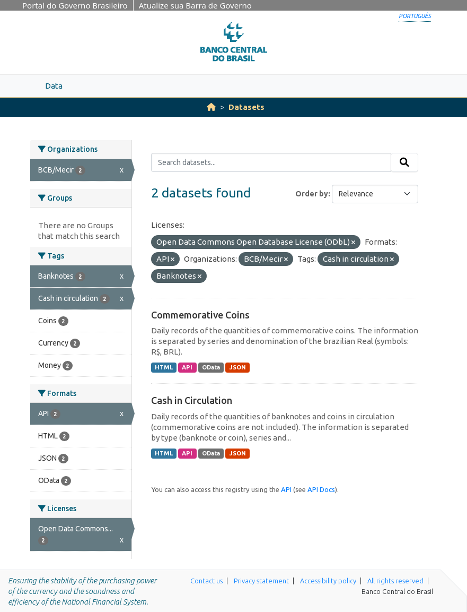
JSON (238, 367)
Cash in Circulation (191, 400)
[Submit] (404, 162)
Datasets (246, 106)
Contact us (206, 580)
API (187, 367)
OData (211, 367)
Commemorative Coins (200, 314)
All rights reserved (395, 580)
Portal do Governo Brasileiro (75, 5)
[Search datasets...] (271, 162)
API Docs (321, 489)
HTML (164, 367)
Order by (311, 193)
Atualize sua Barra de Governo (195, 5)
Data (54, 85)
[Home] (211, 106)
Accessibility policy (328, 580)
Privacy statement (261, 580)
